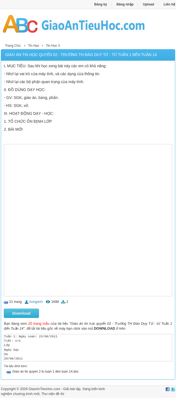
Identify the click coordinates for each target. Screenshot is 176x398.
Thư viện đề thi (52, 394)
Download (21, 313)
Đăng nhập (125, 4)
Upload (148, 4)
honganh (36, 302)
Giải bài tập (72, 389)
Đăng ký (100, 4)
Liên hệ (169, 4)
